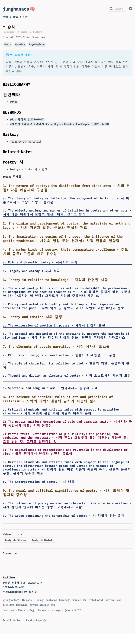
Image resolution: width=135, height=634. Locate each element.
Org (32, 610)
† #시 (26, 16)
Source (76, 600)
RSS (85, 600)
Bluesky (39, 600)
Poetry (15, 169)
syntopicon (37, 44)
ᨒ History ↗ (36, 31)
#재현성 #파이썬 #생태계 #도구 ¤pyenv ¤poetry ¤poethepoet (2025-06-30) (59, 124)
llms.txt (8, 605)
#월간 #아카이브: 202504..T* (22, 582)
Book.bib (21, 605)
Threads (27, 600)
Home (5, 16)
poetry (21, 44)
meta (15, 16)
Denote (42, 610)
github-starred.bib (42, 605)
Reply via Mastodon (43, 540)
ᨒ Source (8, 31)
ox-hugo (55, 610)
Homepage (64, 600)
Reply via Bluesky (15, 540)
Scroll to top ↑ (13, 620)
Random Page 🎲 (36, 620)
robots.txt (96, 600)
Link (28, 169)
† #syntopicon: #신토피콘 (20, 591)
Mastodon (51, 600)
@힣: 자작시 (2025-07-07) (27, 119)
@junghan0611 (11, 600)
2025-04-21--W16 (13, 587)
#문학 (14, 102)
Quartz (69, 610)
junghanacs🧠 (19, 9)
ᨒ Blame (22, 31)
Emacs (21, 610)
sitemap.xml (113, 600)
